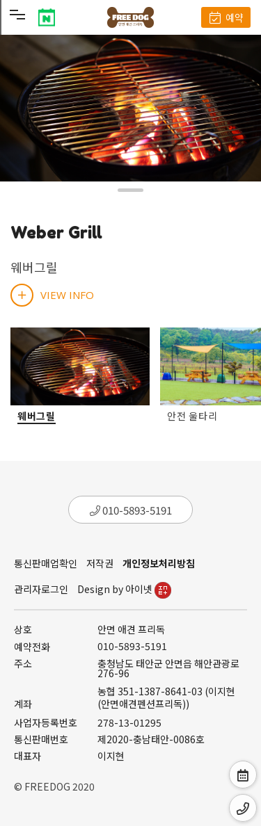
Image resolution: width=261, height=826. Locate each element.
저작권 (99, 563)
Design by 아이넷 (124, 589)
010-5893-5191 (131, 510)
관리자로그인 (41, 589)
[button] (130, 190)
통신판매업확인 (45, 563)
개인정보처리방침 (158, 563)
